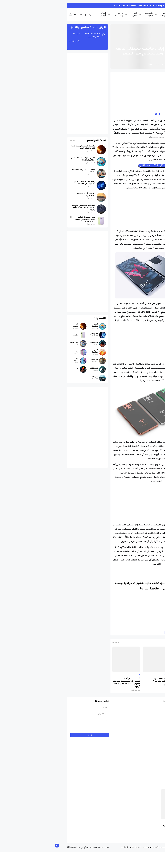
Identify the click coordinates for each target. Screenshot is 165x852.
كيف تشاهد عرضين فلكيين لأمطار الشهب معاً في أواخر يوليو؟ (31, 208)
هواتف (115, 632)
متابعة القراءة (97, 589)
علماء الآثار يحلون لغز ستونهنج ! (34, 195)
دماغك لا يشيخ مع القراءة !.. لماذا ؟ (31, 171)
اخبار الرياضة (111, 14)
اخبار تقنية (125, 14)
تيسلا (123, 632)
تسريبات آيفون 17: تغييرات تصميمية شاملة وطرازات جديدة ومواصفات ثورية (74, 683)
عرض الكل (63, 642)
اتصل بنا (72, 847)
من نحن (130, 847)
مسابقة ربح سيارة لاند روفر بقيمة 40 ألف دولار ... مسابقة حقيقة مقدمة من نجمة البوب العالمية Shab (128, 830)
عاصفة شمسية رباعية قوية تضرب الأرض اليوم (31, 147)
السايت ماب (83, 847)
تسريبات (132, 632)
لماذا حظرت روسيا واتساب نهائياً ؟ (108, 680)
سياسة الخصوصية (116, 847)
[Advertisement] (104, 92)
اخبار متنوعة (81, 14)
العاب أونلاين (50, 14)
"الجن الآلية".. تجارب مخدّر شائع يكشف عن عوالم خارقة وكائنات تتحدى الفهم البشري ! (99, 6)
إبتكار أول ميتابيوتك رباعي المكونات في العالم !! (32, 183)
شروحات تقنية (96, 14)
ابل (147, 675)
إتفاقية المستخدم (98, 847)
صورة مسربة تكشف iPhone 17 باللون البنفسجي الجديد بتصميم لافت (134, 681)
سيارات (42, 377)
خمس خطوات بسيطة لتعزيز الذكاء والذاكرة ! (31, 159)
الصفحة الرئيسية (139, 43)
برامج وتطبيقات (66, 14)
